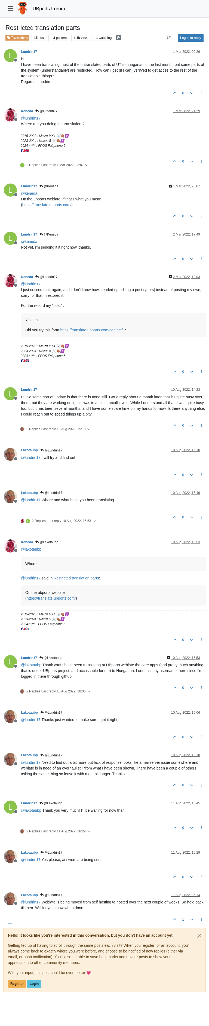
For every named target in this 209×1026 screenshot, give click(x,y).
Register (17, 984)
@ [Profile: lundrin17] (31, 118)
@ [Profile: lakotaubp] (31, 549)
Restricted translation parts (76, 578)
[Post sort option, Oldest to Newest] (168, 38)
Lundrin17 (29, 52)
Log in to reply (190, 38)
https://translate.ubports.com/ (47, 205)
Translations (17, 37)
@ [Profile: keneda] (29, 193)
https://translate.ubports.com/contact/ (91, 330)
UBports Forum (49, 8)
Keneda (27, 111)
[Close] (199, 935)
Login (34, 984)
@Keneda (48, 186)
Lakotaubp (29, 450)
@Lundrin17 (46, 111)
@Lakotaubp (46, 542)
